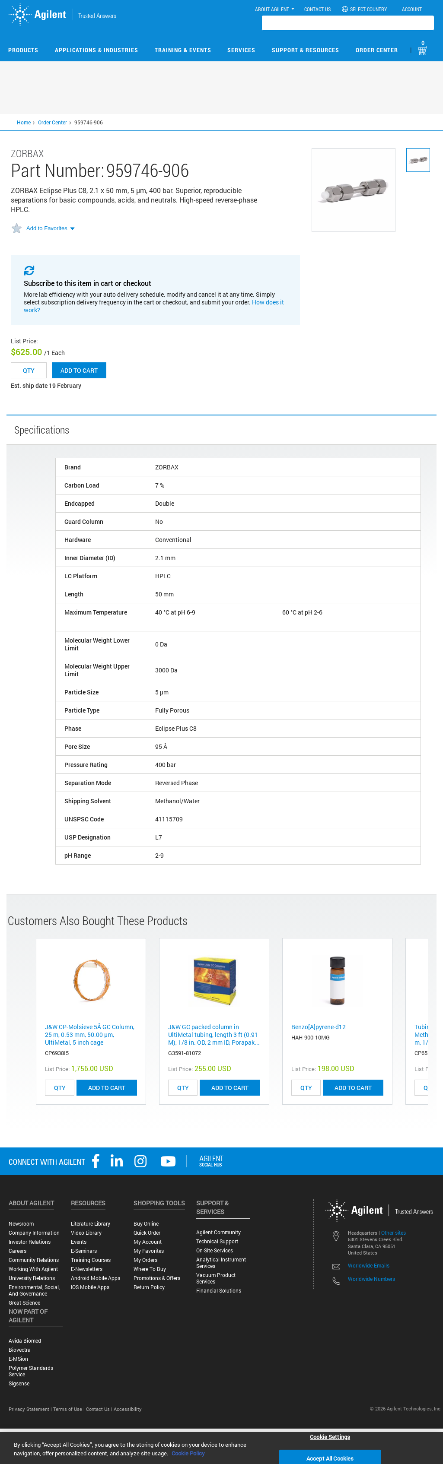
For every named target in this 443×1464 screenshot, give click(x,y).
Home (24, 122)
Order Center (377, 50)
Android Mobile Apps (95, 1278)
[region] (221, 1448)
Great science (24, 1302)
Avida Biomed (25, 1340)
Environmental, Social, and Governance (34, 1290)
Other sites (393, 1232)
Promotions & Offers (157, 1278)
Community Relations (34, 1260)
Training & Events (183, 50)
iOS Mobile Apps (90, 1287)
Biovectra (20, 1350)
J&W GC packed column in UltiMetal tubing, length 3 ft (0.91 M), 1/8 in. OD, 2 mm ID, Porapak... (214, 1034)
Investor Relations (30, 1242)
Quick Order (147, 1233)
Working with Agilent (33, 1269)
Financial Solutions (218, 1290)
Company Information (34, 1233)
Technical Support (217, 1241)
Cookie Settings (330, 1436)
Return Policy (149, 1287)
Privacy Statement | (31, 1409)
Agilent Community (218, 1232)
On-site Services (214, 1250)
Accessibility (128, 1409)
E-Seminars (84, 1251)
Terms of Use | (69, 1409)
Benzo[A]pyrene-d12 (318, 1027)
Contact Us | (100, 1409)
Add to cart (79, 370)
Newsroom (21, 1223)
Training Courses (91, 1260)
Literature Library (90, 1223)
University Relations (32, 1278)
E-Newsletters (86, 1269)
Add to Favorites (46, 228)
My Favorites (149, 1251)
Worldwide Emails (368, 1265)
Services (241, 50)
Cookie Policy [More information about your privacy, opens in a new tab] (188, 1453)
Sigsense (19, 1383)
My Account (148, 1242)
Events (78, 1242)
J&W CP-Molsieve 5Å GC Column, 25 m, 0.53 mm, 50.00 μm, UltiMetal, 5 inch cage (89, 1034)
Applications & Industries (96, 50)
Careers (17, 1251)
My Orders (145, 1260)
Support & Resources (305, 50)
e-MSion (18, 1359)
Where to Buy (150, 1269)
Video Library (86, 1233)
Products (23, 50)
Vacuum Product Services (216, 1278)
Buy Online (146, 1223)
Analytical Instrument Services (221, 1262)
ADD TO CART (106, 1088)
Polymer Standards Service (31, 1371)
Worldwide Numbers (371, 1278)
